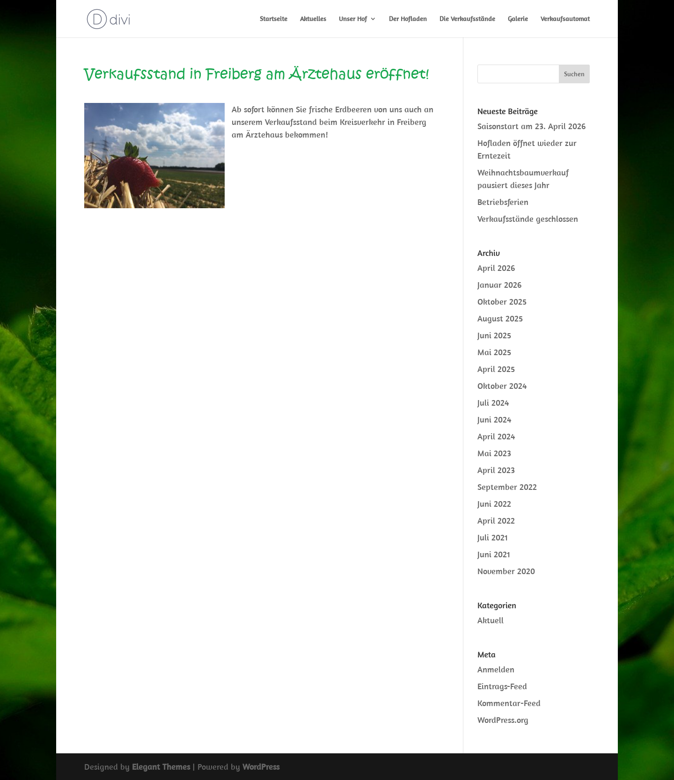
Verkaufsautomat (565, 19)
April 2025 (496, 369)
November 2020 (506, 571)
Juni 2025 (494, 335)
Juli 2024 (493, 402)
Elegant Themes (161, 766)
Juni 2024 (494, 419)
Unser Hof (353, 19)
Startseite (273, 19)
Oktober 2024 (502, 385)
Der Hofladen (408, 19)
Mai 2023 (494, 453)
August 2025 (500, 318)
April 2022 (496, 520)
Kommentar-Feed (509, 703)
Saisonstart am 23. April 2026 (531, 126)
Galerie (518, 19)
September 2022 (507, 486)
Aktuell (490, 620)
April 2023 (496, 470)
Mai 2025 (494, 352)
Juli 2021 (492, 537)
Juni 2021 (493, 554)
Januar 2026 (499, 284)
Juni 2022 (494, 503)
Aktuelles (313, 19)
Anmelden (495, 669)
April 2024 (496, 436)
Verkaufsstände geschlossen (527, 218)
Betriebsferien (502, 202)
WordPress (260, 766)
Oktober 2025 (502, 301)
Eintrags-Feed (502, 686)
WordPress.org (502, 719)
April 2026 (496, 267)
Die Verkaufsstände (467, 19)
